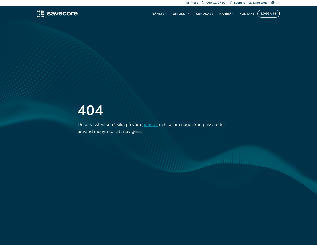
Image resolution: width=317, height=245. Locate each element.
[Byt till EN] (277, 2)
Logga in (268, 14)
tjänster (150, 124)
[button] (189, 14)
